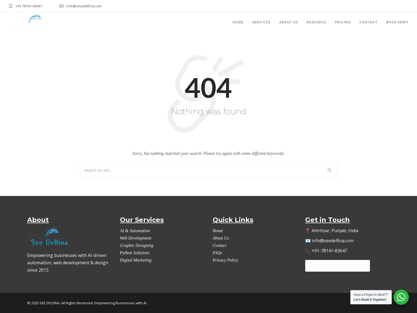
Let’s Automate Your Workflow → (337, 265)
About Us (288, 22)
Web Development (135, 238)
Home (218, 230)
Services (261, 22)
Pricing (343, 22)
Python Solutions (135, 252)
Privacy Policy (226, 260)
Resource (316, 22)
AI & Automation (135, 230)
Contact (368, 22)
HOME (238, 22)
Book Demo (397, 22)
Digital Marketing (136, 260)
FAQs (217, 252)
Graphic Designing (136, 245)
